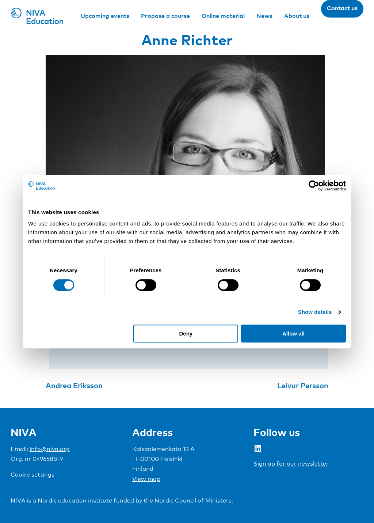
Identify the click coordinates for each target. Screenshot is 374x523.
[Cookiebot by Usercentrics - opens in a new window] (314, 185)
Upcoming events (105, 15)
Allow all (293, 333)
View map (146, 478)
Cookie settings (32, 474)
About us (296, 15)
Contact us (342, 8)
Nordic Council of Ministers (193, 500)
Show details (315, 312)
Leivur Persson (302, 385)
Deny (186, 333)
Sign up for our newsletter (291, 463)
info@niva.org (50, 449)
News (264, 15)
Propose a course (165, 15)
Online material (223, 15)
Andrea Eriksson (74, 385)
